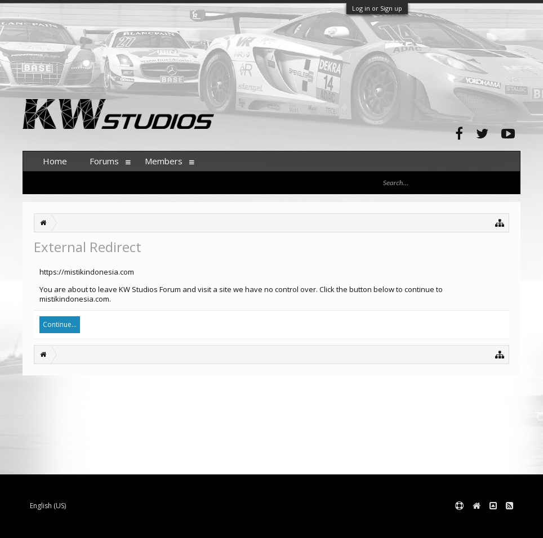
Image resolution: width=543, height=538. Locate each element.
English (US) (48, 505)
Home (55, 161)
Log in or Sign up (377, 8)
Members (164, 161)
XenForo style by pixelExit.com (244, 524)
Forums (104, 161)
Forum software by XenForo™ (107, 524)
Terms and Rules (492, 524)
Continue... (60, 324)
